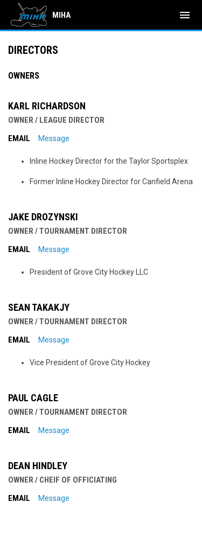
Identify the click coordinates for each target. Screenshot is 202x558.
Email (19, 138)
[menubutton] (184, 15)
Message (53, 138)
